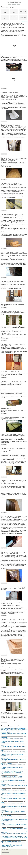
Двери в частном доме (14, 17)
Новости (14, 4)
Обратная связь (4, 853)
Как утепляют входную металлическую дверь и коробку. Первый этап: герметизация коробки (13, 159)
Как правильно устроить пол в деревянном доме (11, 772)
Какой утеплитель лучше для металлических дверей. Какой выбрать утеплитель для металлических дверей (13, 126)
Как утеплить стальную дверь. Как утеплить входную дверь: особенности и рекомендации (14, 692)
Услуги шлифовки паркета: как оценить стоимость (12, 777)
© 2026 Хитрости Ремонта (5, 849)
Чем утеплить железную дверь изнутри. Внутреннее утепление (14, 418)
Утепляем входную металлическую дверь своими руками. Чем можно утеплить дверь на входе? (12, 216)
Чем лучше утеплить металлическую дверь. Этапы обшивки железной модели (14, 253)
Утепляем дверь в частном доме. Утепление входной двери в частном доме (12, 312)
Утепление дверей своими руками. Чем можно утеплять (13, 345)
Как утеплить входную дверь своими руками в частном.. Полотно (13, 552)
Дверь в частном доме (5, 17)
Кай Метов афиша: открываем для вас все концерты (12, 771)
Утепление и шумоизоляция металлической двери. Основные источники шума (11, 184)
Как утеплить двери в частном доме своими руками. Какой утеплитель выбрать (12, 660)
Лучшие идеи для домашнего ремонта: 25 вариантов (12, 776)
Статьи (18, 4)
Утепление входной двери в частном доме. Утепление (12, 282)
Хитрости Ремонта (13, 2)
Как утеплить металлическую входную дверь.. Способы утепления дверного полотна (13, 588)
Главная (9, 4)
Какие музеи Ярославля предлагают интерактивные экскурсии (14, 769)
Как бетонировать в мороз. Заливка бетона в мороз (12, 827)
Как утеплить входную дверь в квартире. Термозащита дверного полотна (14, 382)
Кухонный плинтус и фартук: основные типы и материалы (13, 811)
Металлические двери (14, 12)
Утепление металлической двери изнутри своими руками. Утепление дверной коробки (12, 24)
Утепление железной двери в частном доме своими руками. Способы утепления (13, 449)
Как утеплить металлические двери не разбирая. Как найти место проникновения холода (13, 482)
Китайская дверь (23, 17)
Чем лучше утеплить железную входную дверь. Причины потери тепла (14, 517)
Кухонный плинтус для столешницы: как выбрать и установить (14, 836)
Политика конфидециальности (5, 852)
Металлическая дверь (5, 12)
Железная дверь (23, 11)
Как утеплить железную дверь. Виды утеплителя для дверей (13, 620)
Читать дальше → (3, 88)
